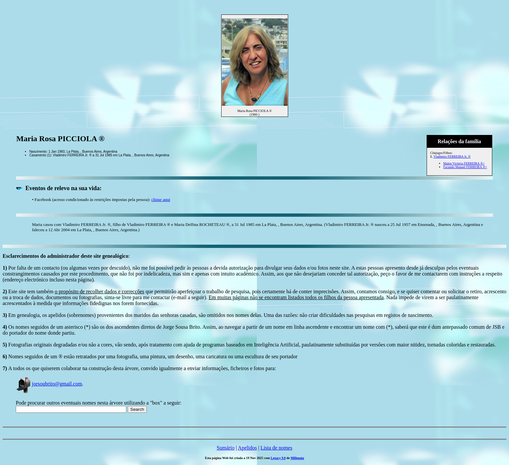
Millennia (297, 458)
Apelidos (247, 448)
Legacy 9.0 (278, 458)
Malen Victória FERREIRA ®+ (464, 163)
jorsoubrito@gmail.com (49, 384)
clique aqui (160, 199)
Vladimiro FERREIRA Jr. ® (452, 156)
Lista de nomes (276, 448)
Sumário (225, 448)
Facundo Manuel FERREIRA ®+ (465, 167)
